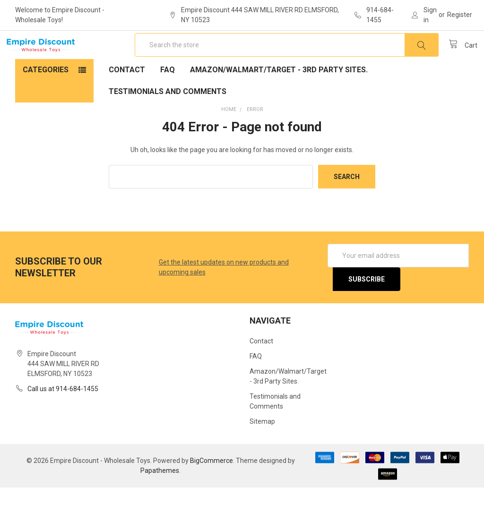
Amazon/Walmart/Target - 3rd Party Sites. (279, 95)
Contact (127, 95)
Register (459, 14)
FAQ (167, 95)
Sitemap (262, 447)
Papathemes (159, 496)
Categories (46, 95)
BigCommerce (211, 486)
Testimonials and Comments (167, 116)
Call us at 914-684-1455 (62, 414)
